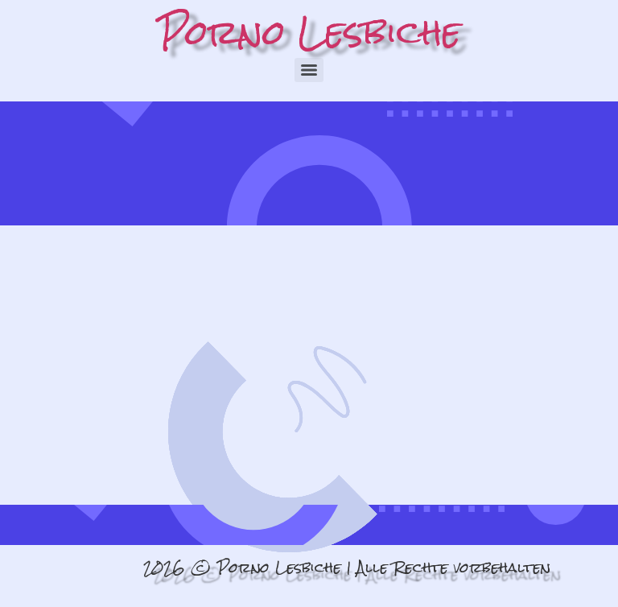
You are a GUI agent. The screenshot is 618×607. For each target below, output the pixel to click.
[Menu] (309, 70)
